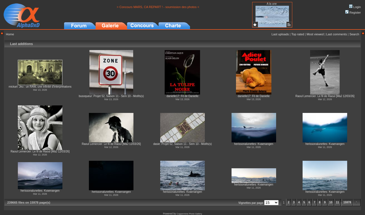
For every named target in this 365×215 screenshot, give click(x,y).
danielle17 (173, 96)
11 (337, 202)
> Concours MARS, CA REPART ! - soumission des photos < (158, 7)
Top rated (297, 34)
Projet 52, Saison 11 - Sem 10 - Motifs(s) (118, 96)
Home (10, 34)
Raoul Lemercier (305, 96)
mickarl (13, 86)
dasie (156, 143)
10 (330, 202)
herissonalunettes (245, 143)
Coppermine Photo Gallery (189, 213)
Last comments (336, 34)
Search (354, 34)
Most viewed (314, 34)
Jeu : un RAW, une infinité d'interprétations (45, 86)
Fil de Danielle (189, 96)
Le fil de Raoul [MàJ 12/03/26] (335, 96)
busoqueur (85, 96)
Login (355, 7)
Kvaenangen (265, 143)
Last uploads (280, 34)
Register (353, 12)
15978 (347, 202)
